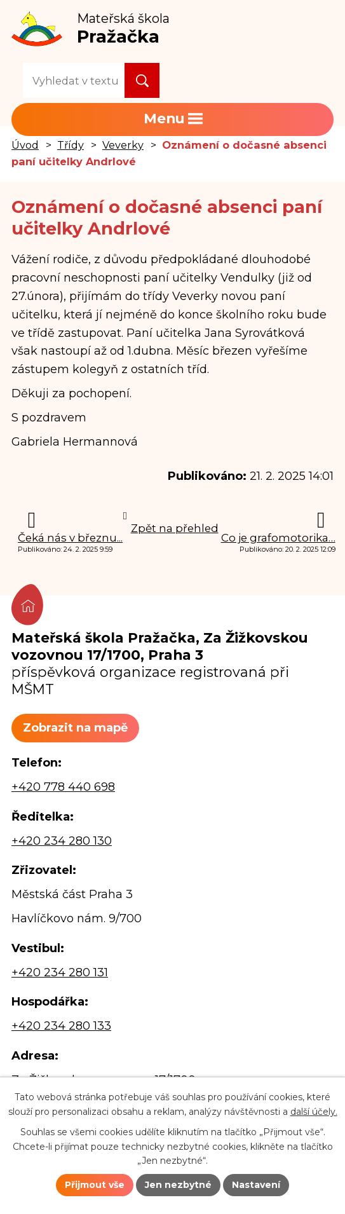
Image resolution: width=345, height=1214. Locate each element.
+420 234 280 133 (61, 1026)
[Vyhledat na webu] (74, 80)
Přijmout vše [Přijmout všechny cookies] (95, 1184)
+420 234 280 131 (59, 972)
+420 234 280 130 (61, 841)
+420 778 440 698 (63, 787)
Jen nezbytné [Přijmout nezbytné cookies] (178, 1184)
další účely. (313, 1111)
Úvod (25, 145)
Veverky (123, 145)
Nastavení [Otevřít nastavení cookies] (256, 1184)
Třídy (70, 145)
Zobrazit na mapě (75, 728)
